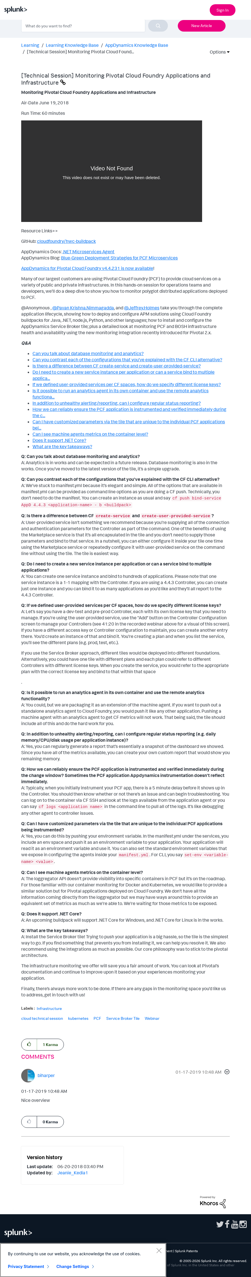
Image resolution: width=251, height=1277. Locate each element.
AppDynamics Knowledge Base (136, 45)
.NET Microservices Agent (88, 251)
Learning (30, 45)
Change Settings (73, 1266)
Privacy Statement (26, 1266)
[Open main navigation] (243, 9)
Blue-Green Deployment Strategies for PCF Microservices (119, 258)
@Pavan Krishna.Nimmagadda (83, 308)
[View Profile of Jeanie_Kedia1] (72, 1172)
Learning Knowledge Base (72, 45)
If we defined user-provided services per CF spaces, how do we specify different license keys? (127, 384)
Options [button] (216, 52)
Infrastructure (49, 1008)
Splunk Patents (186, 1251)
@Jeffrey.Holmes (141, 308)
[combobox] (94, 25)
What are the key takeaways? (62, 446)
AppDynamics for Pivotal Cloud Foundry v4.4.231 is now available (87, 268)
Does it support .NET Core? (59, 440)
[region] (83, 1260)
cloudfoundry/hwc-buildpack (66, 241)
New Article (201, 25)
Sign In (223, 10)
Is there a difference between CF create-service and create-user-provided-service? (117, 366)
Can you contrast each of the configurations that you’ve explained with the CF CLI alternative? (127, 359)
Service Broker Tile (123, 1018)
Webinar (152, 1018)
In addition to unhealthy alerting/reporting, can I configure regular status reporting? (117, 403)
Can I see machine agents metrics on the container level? (90, 434)
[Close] (159, 1250)
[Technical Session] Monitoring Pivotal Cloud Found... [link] (80, 51)
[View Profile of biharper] (46, 1075)
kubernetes (78, 1018)
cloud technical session (42, 1018)
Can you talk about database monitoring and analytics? (88, 353)
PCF (97, 1018)
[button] (226, 1072)
